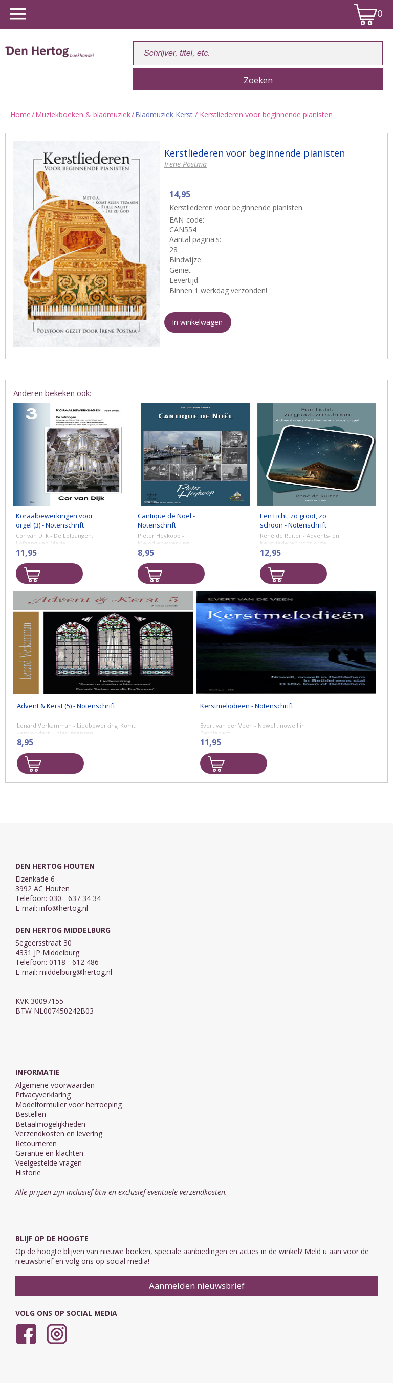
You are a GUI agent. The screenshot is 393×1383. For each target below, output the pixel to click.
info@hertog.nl (63, 908)
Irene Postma (185, 164)
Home (20, 114)
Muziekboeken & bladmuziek (82, 114)
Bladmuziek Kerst (164, 114)
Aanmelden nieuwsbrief (197, 1285)
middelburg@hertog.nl (75, 972)
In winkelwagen (197, 322)
